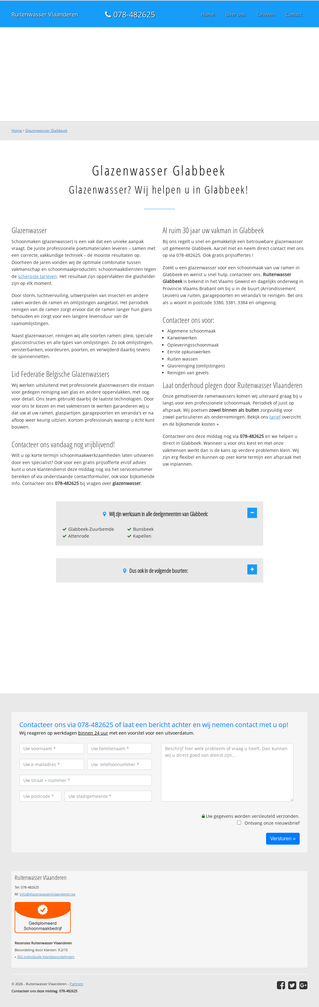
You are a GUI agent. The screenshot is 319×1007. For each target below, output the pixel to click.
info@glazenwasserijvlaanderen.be (47, 894)
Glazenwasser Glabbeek (46, 130)
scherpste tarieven (37, 276)
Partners (76, 983)
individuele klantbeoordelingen (45, 956)
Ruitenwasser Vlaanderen (45, 14)
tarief (275, 417)
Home (17, 130)
